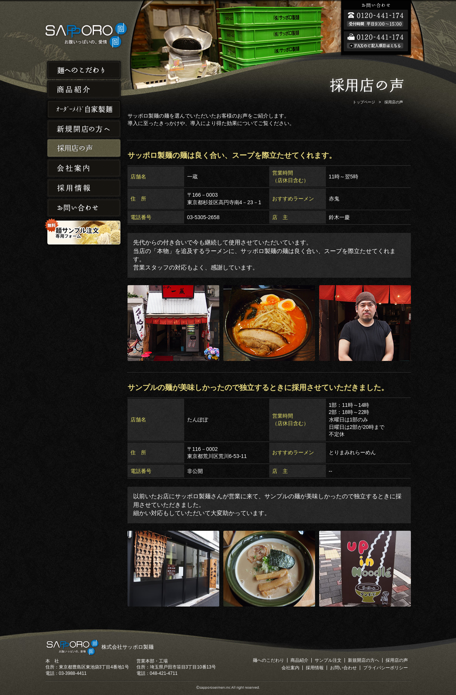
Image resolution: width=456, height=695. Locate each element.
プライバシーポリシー (385, 667)
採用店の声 (84, 149)
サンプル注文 (328, 660)
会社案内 (84, 168)
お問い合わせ (84, 208)
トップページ (364, 102)
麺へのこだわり (84, 70)
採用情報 (84, 188)
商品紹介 (84, 89)
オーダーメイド (84, 109)
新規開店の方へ (84, 129)
